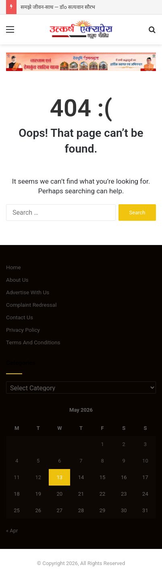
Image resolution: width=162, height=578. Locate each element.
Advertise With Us (27, 292)
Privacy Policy (23, 330)
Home (13, 267)
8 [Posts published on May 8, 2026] (102, 461)
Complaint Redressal (31, 305)
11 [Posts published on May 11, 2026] (17, 477)
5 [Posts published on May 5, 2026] (38, 461)
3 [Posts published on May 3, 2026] (145, 444)
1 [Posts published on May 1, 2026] (102, 444)
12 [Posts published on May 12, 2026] (38, 477)
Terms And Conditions (33, 342)
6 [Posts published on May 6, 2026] (59, 461)
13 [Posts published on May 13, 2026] (60, 477)
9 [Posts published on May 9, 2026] (124, 461)
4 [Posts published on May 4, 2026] (16, 461)
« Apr (12, 531)
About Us (17, 279)
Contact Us (19, 317)
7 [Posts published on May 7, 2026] (80, 461)
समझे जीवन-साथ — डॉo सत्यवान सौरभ (58, 7)
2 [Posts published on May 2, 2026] (124, 444)
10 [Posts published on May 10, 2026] (145, 461)
